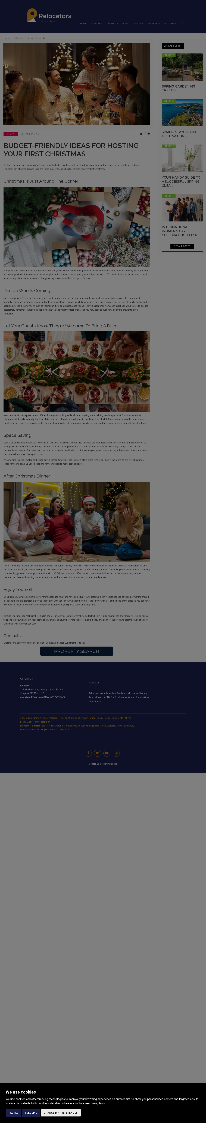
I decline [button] (31, 1112)
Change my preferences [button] (61, 1112)
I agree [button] (13, 1112)
